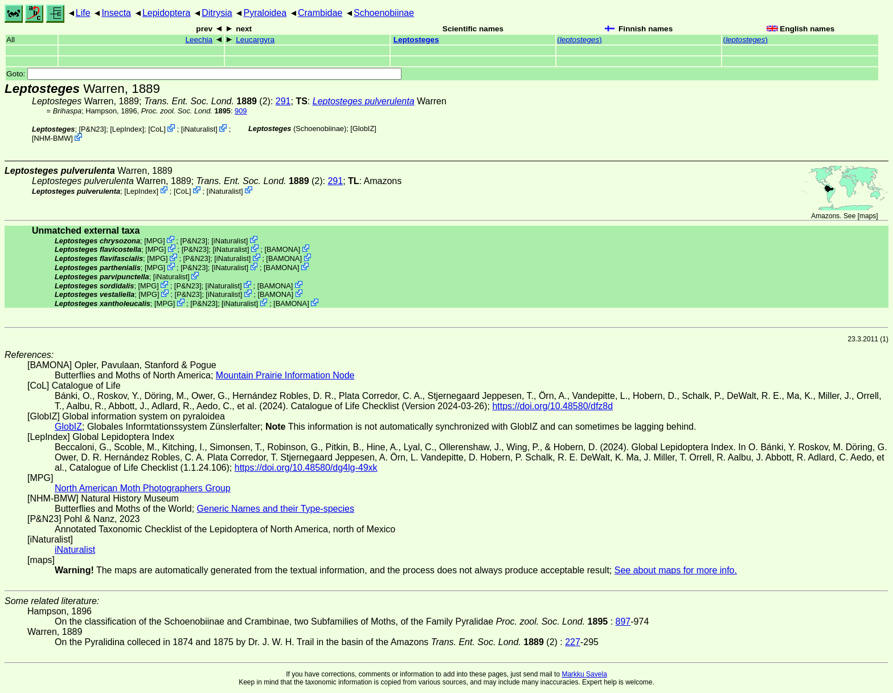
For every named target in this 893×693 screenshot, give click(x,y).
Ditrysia (217, 13)
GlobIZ (363, 128)
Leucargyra (255, 39)
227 (572, 642)
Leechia (198, 39)
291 (283, 101)
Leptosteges (416, 39)
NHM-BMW (52, 138)
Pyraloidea (264, 13)
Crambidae (320, 13)
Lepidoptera (166, 13)
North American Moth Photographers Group (143, 488)
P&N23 (92, 129)
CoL (156, 129)
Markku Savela (584, 674)
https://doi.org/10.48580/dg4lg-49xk (306, 467)
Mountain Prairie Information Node (285, 375)
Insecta (116, 13)
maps (867, 216)
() (579, 39)
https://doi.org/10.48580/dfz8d (552, 406)
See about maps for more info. (676, 570)
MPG (154, 240)
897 (623, 621)
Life (83, 13)
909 (241, 111)
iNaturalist (199, 129)
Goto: (204, 74)
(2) (207, 101)
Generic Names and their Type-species (275, 508)
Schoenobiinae (384, 13)
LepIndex (127, 129)
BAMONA (282, 249)
